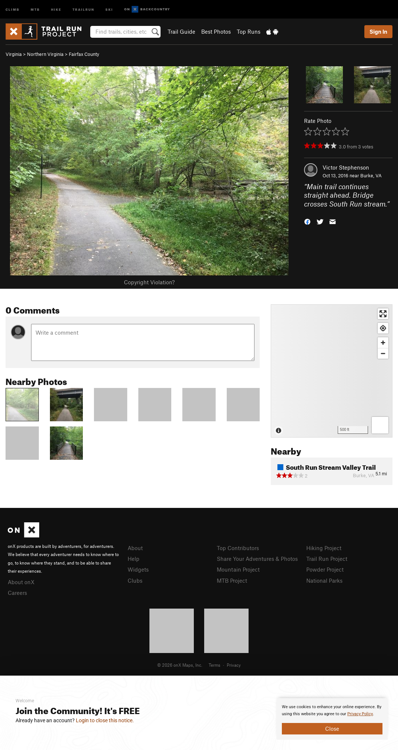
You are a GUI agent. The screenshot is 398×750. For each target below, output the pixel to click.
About (135, 548)
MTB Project (232, 580)
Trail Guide (181, 31)
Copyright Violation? (149, 282)
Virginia (14, 54)
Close (332, 728)
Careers (17, 592)
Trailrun (83, 9)
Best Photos (216, 31)
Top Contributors (238, 548)
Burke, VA (371, 175)
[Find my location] (383, 328)
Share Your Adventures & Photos (257, 558)
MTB (35, 9)
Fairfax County (84, 54)
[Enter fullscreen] (383, 313)
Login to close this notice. (105, 720)
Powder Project (325, 569)
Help (133, 558)
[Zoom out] (383, 353)
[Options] (380, 425)
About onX (21, 582)
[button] (307, 221)
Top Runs (248, 31)
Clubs (135, 580)
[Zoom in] (383, 342)
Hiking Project (323, 548)
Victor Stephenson (346, 167)
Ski (109, 9)
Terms (214, 664)
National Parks (324, 580)
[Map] (331, 371)
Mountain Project (238, 569)
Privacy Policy (360, 714)
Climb (13, 9)
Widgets (138, 569)
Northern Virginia (45, 54)
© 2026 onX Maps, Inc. (179, 664)
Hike (56, 9)
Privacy (234, 664)
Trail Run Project (326, 558)
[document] (332, 718)
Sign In (378, 31)
